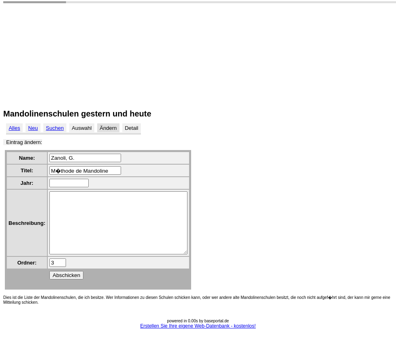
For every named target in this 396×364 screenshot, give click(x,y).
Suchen (55, 128)
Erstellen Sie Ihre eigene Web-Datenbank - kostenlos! (197, 338)
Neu (33, 128)
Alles (14, 128)
